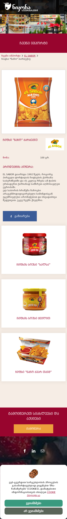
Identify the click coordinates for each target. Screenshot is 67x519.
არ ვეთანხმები (33, 511)
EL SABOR (30, 55)
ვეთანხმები (33, 503)
